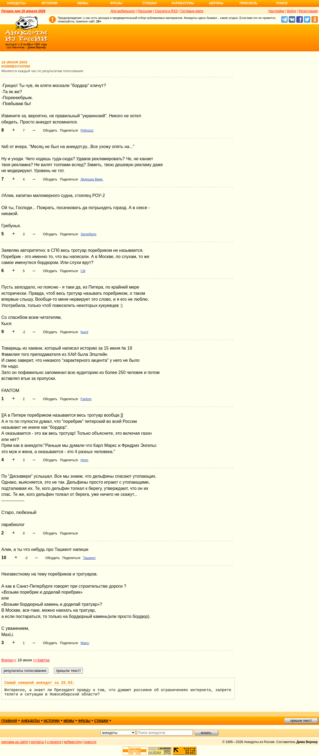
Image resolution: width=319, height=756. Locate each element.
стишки (101, 721)
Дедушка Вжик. (91, 179)
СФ (82, 271)
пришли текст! (301, 720)
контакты (37, 742)
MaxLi (84, 643)
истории (52, 721)
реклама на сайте (14, 742)
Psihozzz (86, 130)
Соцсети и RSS (166, 11)
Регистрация (308, 11)
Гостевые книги (191, 11)
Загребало (88, 234)
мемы (68, 721)
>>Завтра (41, 660)
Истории (50, 3)
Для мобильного (122, 11)
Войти (291, 11)
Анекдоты (16, 3)
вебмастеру (73, 742)
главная (9, 721)
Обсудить (50, 130)
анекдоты (30, 721)
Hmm (84, 460)
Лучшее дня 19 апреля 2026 (23, 11)
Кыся (84, 332)
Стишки (149, 3)
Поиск (282, 3)
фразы (84, 721)
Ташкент (89, 558)
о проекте (54, 742)
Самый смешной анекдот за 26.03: (39, 683)
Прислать (248, 3)
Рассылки (145, 11)
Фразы (116, 3)
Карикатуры (183, 3)
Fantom (86, 399)
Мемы (83, 3)
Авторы (216, 3)
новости (90, 742)
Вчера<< (8, 660)
